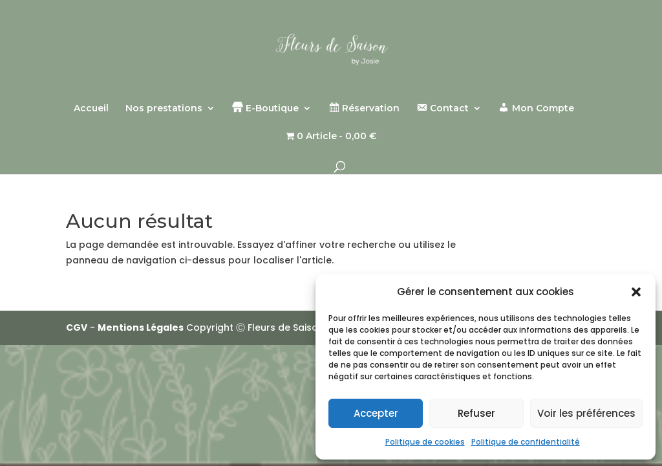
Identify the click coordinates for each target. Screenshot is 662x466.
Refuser (476, 413)
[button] (636, 291)
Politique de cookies (425, 441)
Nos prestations (163, 109)
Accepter (376, 413)
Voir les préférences (586, 413)
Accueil (91, 109)
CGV (76, 327)
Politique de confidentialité (525, 441)
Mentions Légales (141, 327)
